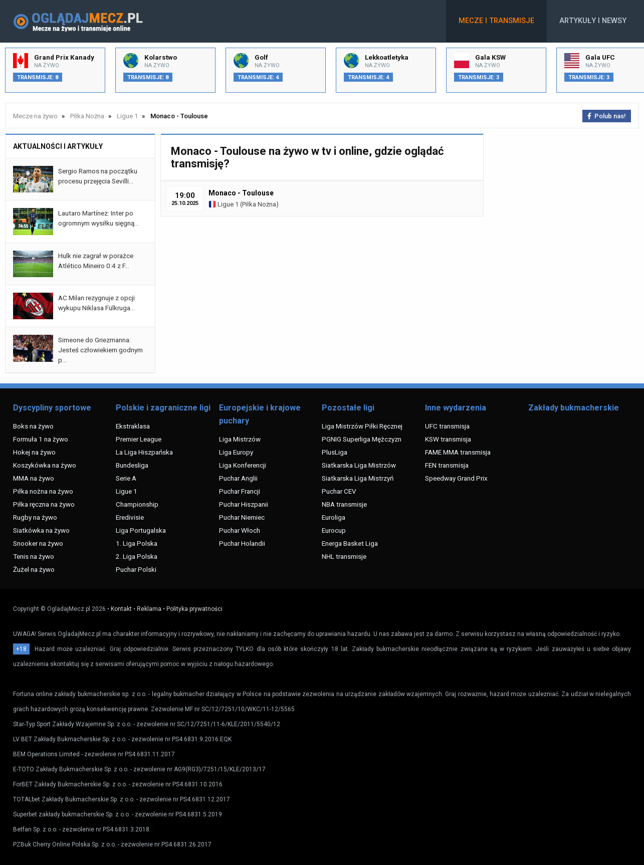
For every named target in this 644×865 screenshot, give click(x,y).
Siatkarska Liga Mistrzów (359, 465)
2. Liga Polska (136, 556)
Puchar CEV (339, 491)
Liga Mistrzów (240, 439)
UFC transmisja (447, 426)
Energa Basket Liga (350, 543)
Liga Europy (236, 452)
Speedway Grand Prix (456, 478)
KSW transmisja (448, 439)
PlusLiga (334, 452)
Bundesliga (132, 465)
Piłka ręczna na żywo (44, 504)
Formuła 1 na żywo (40, 439)
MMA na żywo (33, 478)
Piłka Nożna (259, 204)
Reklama (149, 608)
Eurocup (334, 530)
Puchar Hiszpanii (243, 504)
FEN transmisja (447, 465)
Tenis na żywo (33, 556)
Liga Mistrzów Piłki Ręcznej (362, 426)
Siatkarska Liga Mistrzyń (357, 478)
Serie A (126, 478)
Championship (137, 504)
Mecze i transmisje (496, 21)
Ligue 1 (223, 204)
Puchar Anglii (238, 478)
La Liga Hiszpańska (144, 452)
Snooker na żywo (38, 543)
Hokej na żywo (34, 452)
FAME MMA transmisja (458, 452)
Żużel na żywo (34, 569)
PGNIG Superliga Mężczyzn (361, 439)
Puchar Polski (136, 569)
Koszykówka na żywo (44, 465)
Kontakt (121, 608)
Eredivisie (130, 517)
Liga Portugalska (141, 530)
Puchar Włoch (239, 530)
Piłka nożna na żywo (43, 491)
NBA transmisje (344, 504)
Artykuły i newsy (592, 21)
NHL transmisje (344, 556)
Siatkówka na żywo (41, 530)
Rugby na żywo (35, 517)
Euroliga (333, 517)
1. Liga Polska (136, 543)
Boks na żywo (33, 426)
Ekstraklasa (133, 426)
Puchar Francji (239, 491)
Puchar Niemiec (242, 517)
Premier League (138, 439)
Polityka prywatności (194, 608)
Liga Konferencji (242, 465)
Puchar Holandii (242, 543)
